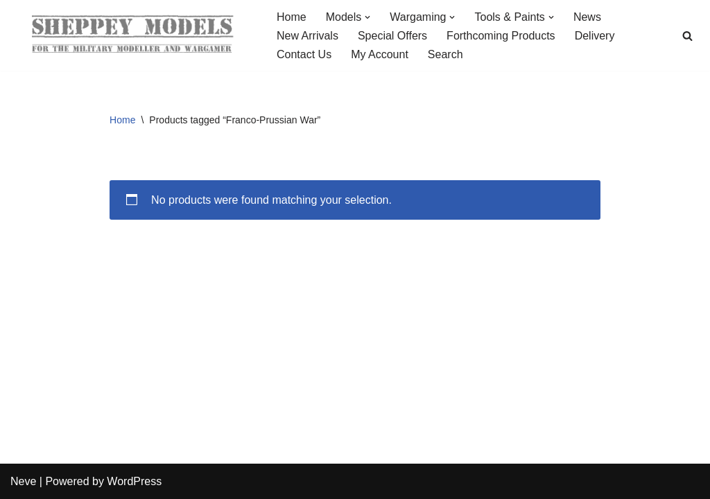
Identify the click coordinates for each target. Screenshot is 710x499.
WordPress (134, 481)
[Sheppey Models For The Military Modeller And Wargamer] (131, 35)
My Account (379, 54)
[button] (367, 17)
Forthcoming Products (501, 36)
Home (291, 17)
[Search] (687, 35)
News (587, 17)
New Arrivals (307, 36)
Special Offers (392, 36)
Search (445, 54)
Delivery (595, 36)
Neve (23, 481)
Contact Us (304, 54)
